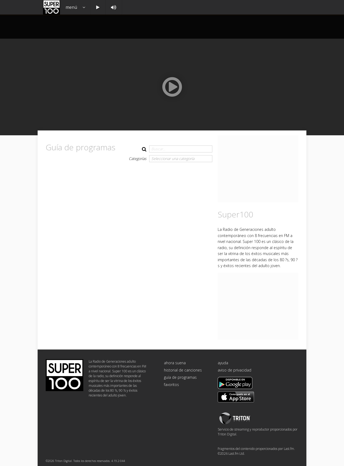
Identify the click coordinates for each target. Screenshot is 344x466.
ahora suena (175, 362)
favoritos (171, 384)
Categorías (137, 158)
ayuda (223, 362)
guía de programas (180, 377)
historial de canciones (183, 370)
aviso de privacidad (234, 370)
